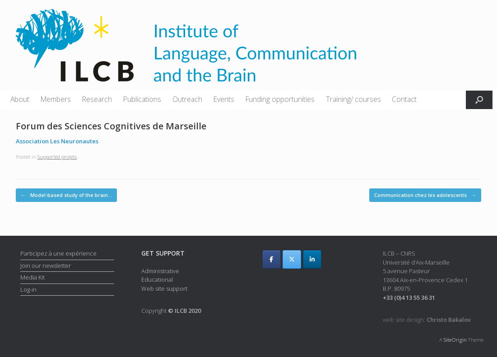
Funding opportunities (280, 99)
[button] (479, 100)
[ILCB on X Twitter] (292, 259)
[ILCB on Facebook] (271, 259)
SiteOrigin (455, 339)
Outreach (187, 99)
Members (56, 99)
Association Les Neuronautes (57, 141)
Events (224, 99)
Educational (157, 279)
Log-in (28, 289)
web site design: (427, 320)
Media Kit (32, 277)
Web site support (164, 288)
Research (97, 99)
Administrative (160, 271)
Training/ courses (353, 99)
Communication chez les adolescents (425, 195)
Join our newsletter (45, 265)
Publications (142, 99)
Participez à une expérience (58, 253)
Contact (404, 99)
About (19, 99)
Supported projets (57, 156)
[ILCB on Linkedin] (312, 259)
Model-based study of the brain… (66, 195)
